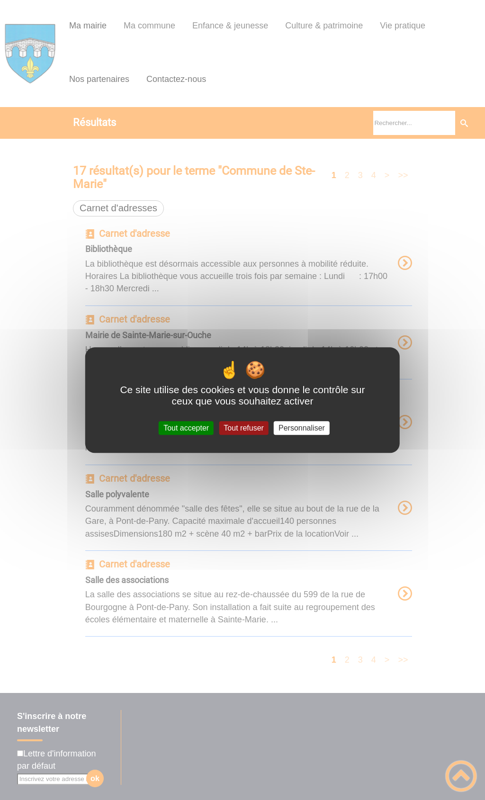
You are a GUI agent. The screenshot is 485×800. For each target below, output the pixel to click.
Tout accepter (186, 428)
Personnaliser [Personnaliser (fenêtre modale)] (301, 428)
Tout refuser (243, 428)
